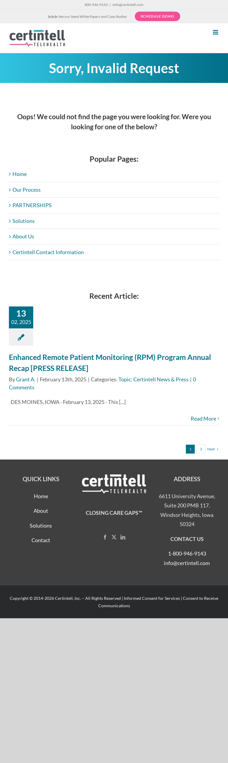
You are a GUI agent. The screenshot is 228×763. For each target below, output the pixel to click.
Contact (40, 540)
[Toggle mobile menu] (216, 32)
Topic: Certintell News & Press (153, 379)
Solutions (23, 221)
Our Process (26, 189)
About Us (23, 236)
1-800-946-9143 (187, 553)
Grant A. (25, 379)
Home (19, 174)
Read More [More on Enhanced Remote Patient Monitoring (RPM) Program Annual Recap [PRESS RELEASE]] (203, 418)
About (41, 510)
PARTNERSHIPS (32, 205)
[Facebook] (105, 537)
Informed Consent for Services (152, 598)
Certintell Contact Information (48, 252)
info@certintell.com (128, 4)
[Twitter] (114, 537)
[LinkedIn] (123, 537)
